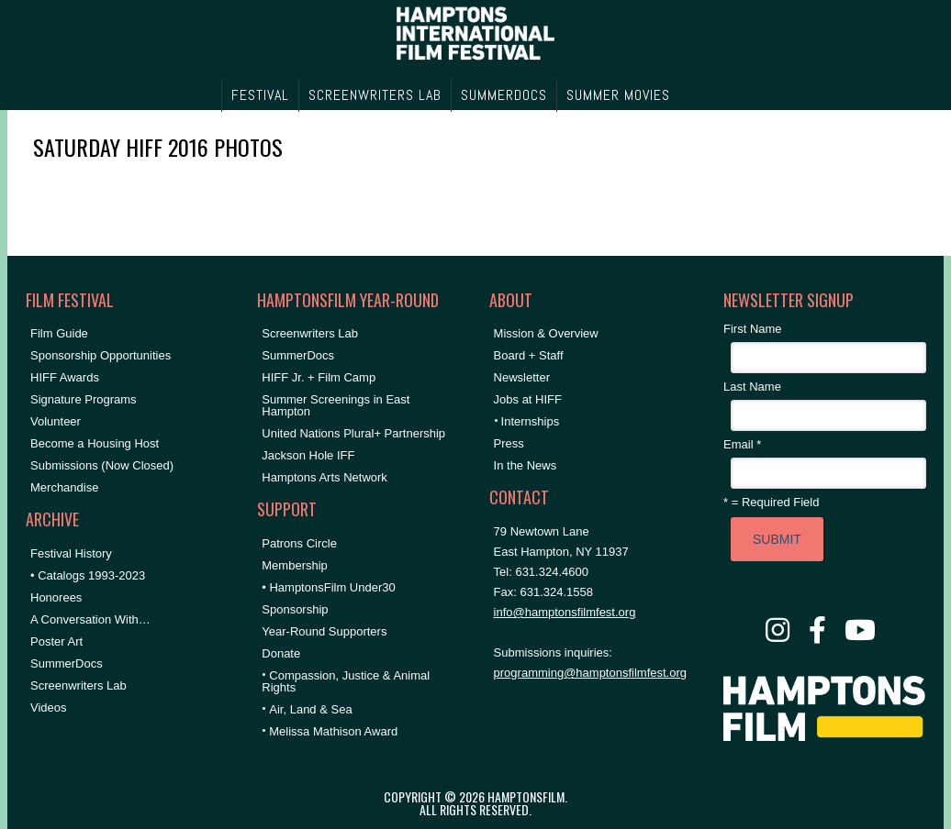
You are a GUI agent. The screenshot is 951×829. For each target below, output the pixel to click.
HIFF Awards (64, 377)
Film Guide (59, 333)
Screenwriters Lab (78, 685)
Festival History (71, 553)
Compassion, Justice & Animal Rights (346, 681)
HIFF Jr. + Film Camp (318, 377)
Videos (48, 707)
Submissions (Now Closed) (101, 465)
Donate (281, 653)
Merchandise (64, 487)
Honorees (56, 597)
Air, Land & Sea (310, 709)
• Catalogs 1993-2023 (87, 575)
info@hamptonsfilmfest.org (565, 612)
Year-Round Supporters (324, 631)
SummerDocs (66, 663)
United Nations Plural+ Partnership (353, 433)
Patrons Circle (299, 543)
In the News (525, 465)
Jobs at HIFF (528, 399)
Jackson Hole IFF (308, 455)
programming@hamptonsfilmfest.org (590, 673)
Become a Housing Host (94, 443)
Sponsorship (295, 609)
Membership (295, 565)
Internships (530, 421)
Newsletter (522, 377)
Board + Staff (529, 355)
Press (509, 443)
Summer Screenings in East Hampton (335, 405)
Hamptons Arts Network (324, 477)
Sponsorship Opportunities (100, 355)
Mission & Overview (546, 333)
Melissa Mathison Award (333, 731)
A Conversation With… (90, 619)
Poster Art (56, 641)
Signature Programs (83, 399)
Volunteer (55, 421)
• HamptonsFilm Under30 (328, 587)
